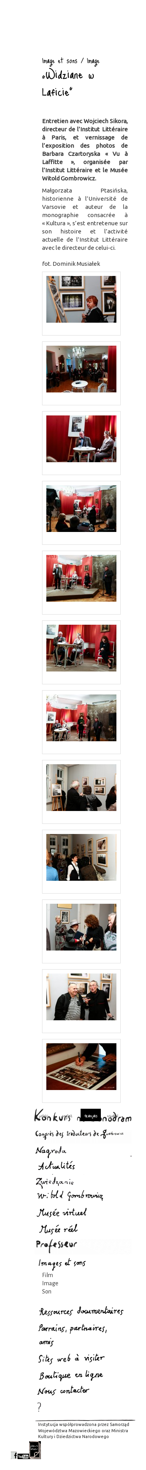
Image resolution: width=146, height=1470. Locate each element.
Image (50, 1283)
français (90, 1115)
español (112, 1115)
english (67, 1115)
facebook (14, 1450)
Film (47, 1275)
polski (43, 1115)
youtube (23, 1450)
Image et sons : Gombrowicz (20, 49)
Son (46, 1291)
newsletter (35, 1450)
